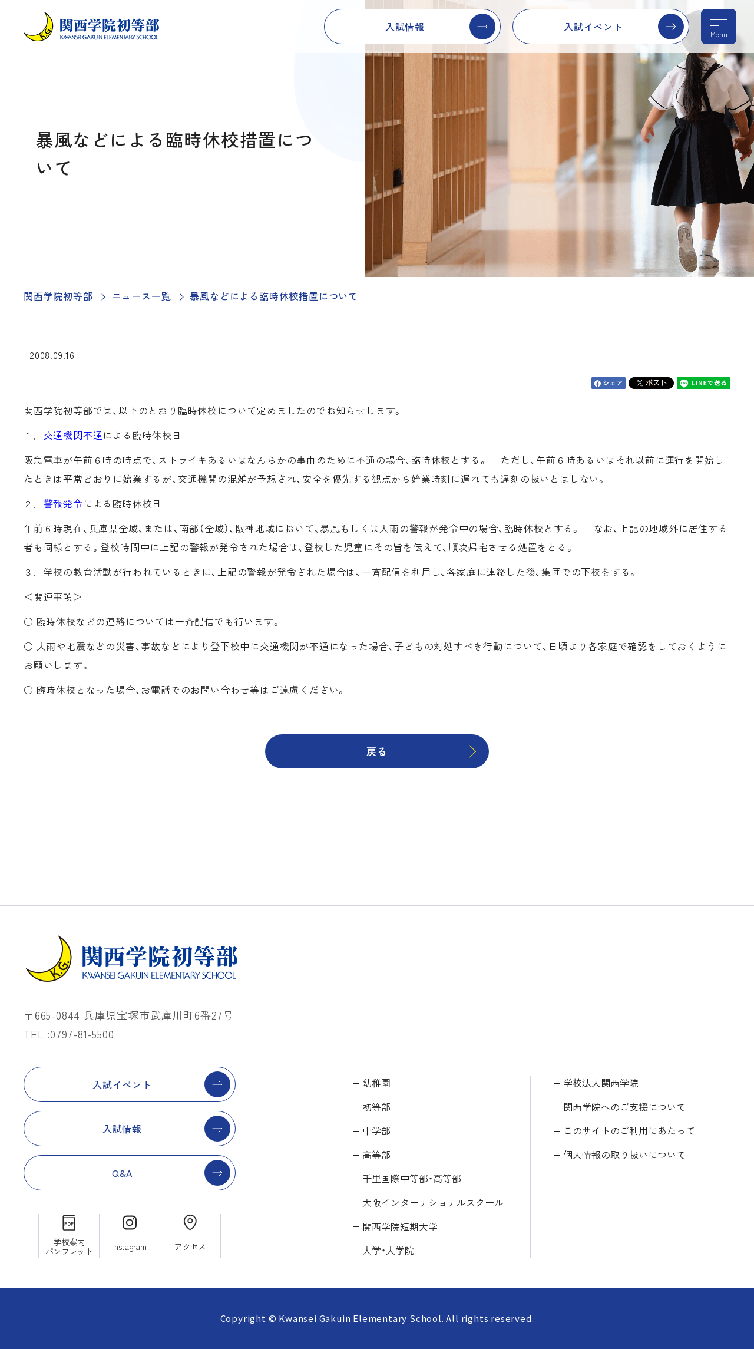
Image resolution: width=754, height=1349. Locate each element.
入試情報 (405, 26)
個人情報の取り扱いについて (624, 1154)
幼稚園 (376, 1083)
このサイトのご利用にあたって (629, 1130)
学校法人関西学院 (601, 1083)
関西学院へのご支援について (624, 1107)
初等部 (376, 1107)
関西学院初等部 (58, 296)
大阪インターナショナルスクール (433, 1202)
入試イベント (593, 26)
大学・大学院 (388, 1250)
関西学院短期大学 (400, 1226)
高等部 (376, 1154)
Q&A (122, 1173)
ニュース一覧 (141, 296)
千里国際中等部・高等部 (411, 1178)
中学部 (376, 1130)
